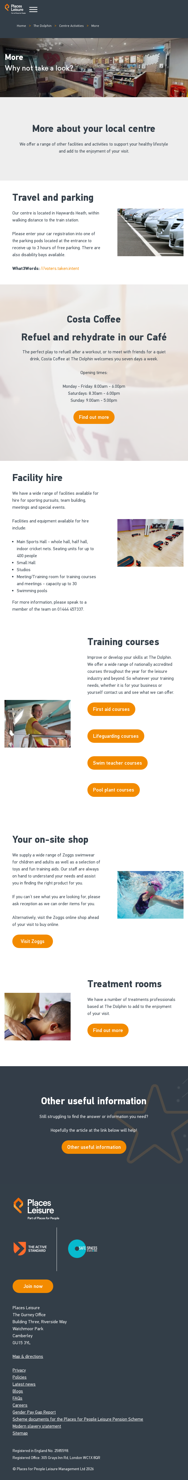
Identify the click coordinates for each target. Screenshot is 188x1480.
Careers (20, 1405)
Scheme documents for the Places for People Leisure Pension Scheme (78, 1419)
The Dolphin (43, 26)
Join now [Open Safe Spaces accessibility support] (33, 1286)
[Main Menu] (33, 10)
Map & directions (28, 1356)
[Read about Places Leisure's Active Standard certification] (35, 1249)
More (95, 26)
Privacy (19, 1370)
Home (21, 26)
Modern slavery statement (37, 1426)
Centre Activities (71, 26)
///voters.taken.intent (60, 268)
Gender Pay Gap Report (34, 1412)
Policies (20, 1377)
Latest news (24, 1384)
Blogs (18, 1391)
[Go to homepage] (15, 10)
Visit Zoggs (33, 941)
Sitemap (20, 1433)
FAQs (17, 1398)
